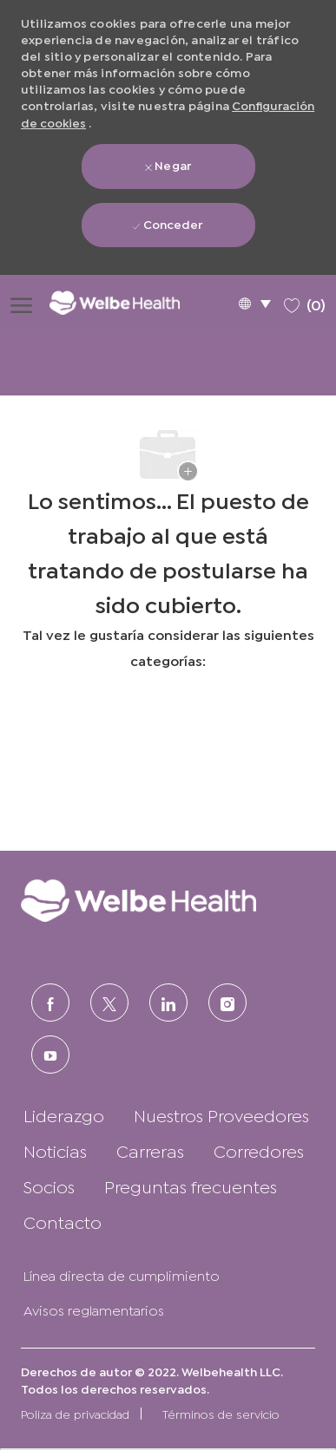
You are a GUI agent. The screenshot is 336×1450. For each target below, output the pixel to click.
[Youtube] (50, 1054)
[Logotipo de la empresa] (126, 302)
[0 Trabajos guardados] (305, 302)
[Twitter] (109, 1002)
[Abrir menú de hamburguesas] (21, 302)
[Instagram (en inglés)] (227, 1002)
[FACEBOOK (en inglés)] (50, 1002)
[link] (168, 900)
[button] (254, 303)
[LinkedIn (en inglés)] (168, 1002)
